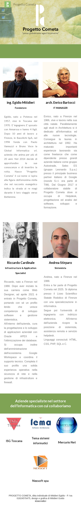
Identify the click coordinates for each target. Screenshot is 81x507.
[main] (21, 152)
